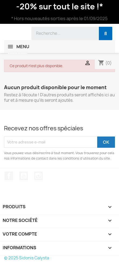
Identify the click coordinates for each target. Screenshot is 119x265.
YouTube (23, 176)
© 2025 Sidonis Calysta (26, 258)
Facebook (9, 176)
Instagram (38, 176)
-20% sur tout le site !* (59, 6)
